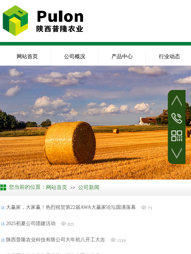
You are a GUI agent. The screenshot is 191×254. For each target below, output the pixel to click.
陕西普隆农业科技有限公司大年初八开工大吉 (55, 239)
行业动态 (169, 56)
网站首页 (27, 56)
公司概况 (74, 56)
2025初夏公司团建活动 (31, 223)
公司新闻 (88, 187)
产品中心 (122, 56)
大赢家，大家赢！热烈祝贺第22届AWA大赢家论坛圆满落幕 (71, 207)
